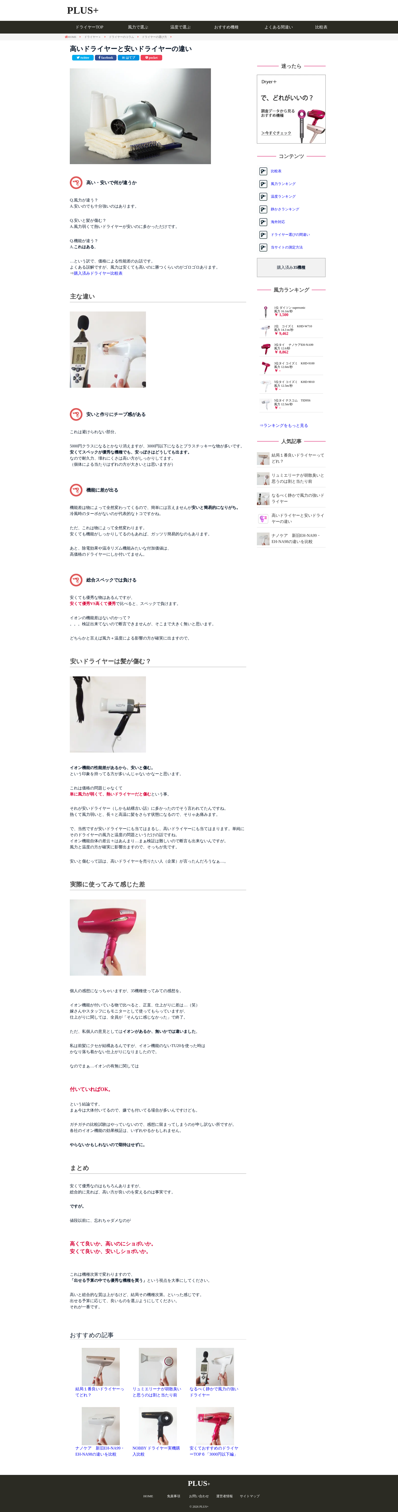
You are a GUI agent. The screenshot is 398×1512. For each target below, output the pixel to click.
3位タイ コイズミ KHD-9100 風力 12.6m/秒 (286, 367)
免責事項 (173, 1496)
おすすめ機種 (226, 27)
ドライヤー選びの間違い (290, 235)
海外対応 (278, 222)
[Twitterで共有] (83, 57)
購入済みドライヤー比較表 (98, 273)
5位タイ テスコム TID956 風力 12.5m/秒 (284, 404)
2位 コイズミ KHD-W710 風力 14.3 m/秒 (285, 330)
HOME (148, 1496)
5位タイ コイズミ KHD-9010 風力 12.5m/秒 (286, 385)
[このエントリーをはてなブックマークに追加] (128, 57)
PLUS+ (83, 10)
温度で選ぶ (180, 27)
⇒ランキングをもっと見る (283, 425)
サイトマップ (250, 1496)
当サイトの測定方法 (287, 247)
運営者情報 (224, 1496)
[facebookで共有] (106, 57)
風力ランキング (283, 184)
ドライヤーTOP (89, 27)
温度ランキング (283, 196)
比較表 (321, 27)
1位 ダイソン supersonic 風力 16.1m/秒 (282, 311)
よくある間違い (278, 27)
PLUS (199, 1483)
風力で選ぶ (138, 27)
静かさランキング (285, 209)
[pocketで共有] (151, 57)
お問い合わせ (199, 1496)
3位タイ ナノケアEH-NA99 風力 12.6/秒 (286, 348)
